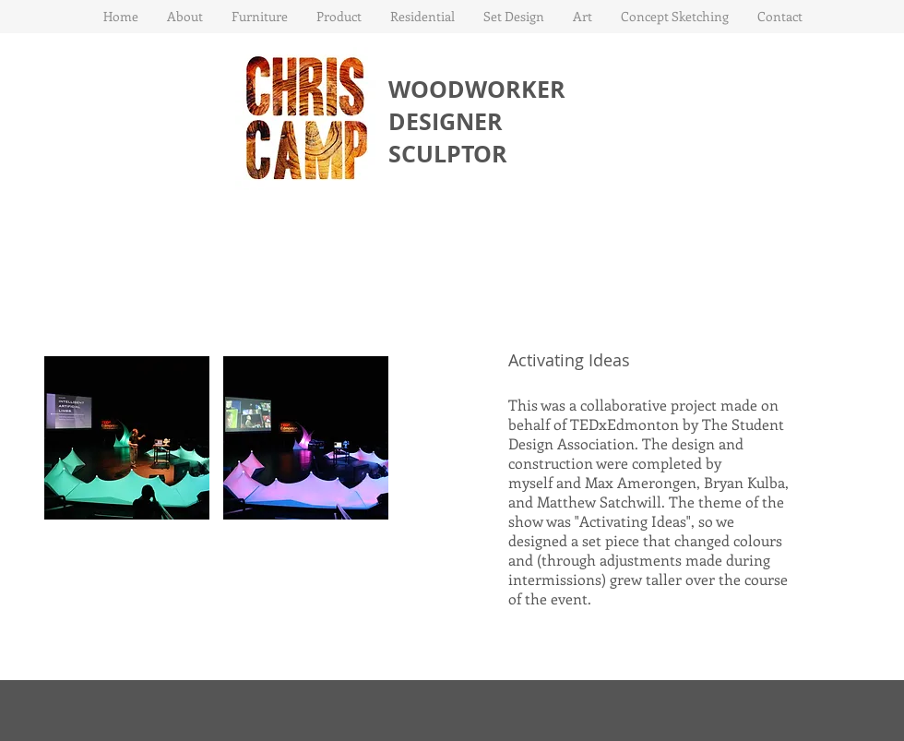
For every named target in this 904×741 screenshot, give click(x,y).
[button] (259, 16)
